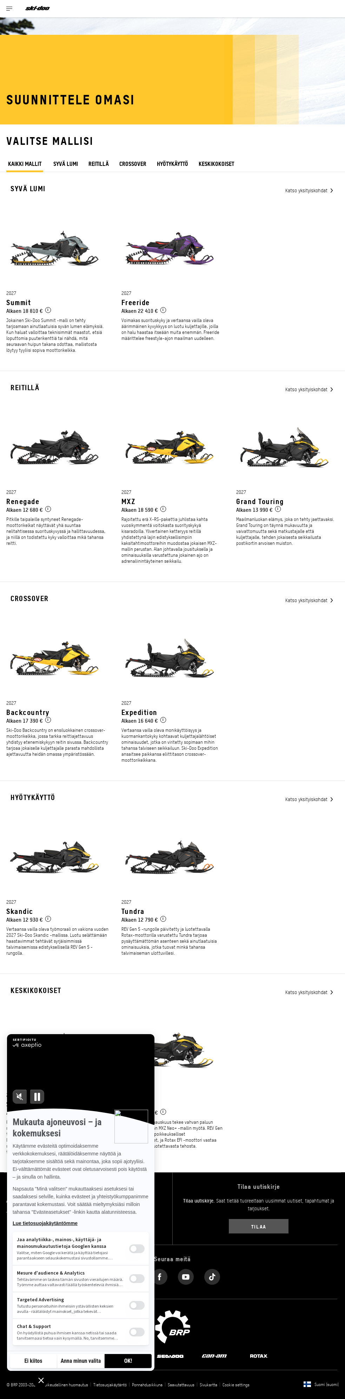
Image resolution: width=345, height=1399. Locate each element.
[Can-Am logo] (214, 1355)
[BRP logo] (172, 1326)
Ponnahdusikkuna (147, 1384)
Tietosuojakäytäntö (110, 1384)
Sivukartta (208, 1384)
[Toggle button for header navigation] (9, 8)
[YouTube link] (186, 1275)
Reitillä (98, 163)
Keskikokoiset (36, 990)
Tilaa (258, 1226)
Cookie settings (236, 1384)
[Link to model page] (57, 288)
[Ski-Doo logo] (37, 8)
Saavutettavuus (181, 1384)
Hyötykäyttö (172, 163)
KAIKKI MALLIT (24, 164)
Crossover (132, 163)
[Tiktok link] (212, 1275)
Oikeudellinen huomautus (66, 1384)
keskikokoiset (216, 163)
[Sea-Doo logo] (170, 1355)
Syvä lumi (65, 163)
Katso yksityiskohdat (307, 190)
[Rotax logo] (259, 1355)
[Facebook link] (159, 1275)
